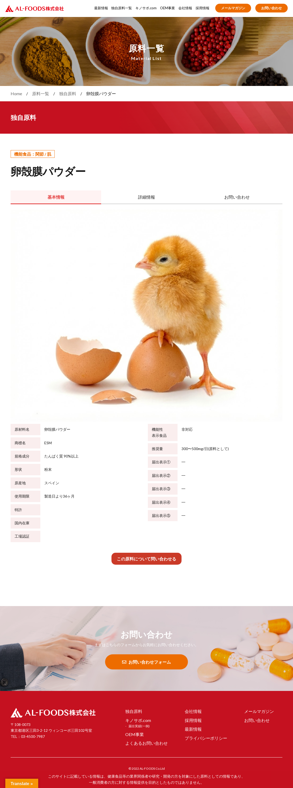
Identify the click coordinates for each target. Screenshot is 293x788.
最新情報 (101, 8)
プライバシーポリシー (206, 738)
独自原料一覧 (121, 8)
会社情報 (185, 8)
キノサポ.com (146, 8)
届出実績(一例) (139, 726)
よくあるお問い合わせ (146, 743)
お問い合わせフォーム (146, 661)
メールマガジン (233, 8)
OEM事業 (167, 8)
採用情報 (202, 8)
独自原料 (133, 711)
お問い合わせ (271, 8)
